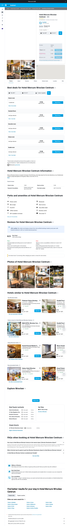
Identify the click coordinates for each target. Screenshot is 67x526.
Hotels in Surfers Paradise (32, 508)
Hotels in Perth (11, 506)
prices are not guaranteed (36, 514)
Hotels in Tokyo (11, 508)
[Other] (57, 282)
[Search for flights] (2, 9)
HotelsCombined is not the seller (36, 518)
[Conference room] (28, 74)
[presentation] (55, 87)
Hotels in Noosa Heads (12, 504)
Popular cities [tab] (11, 495)
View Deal (37, 310)
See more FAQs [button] (36, 455)
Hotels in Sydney (49, 504)
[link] (16, 314)
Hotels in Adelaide (12, 502)
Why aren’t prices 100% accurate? (36, 523)
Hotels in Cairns (30, 502)
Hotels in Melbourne (31, 504)
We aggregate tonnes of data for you (36, 521)
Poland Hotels (13, 8)
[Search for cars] (2, 15)
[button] (65, 1)
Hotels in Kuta (49, 506)
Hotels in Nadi (49, 502)
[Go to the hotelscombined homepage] (10, 5)
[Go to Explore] (2, 20)
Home (8, 8)
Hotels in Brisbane (31, 506)
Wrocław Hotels (35, 8)
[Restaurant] (13, 69)
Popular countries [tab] (21, 495)
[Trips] (2, 24)
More (8, 177)
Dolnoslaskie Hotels (24, 8)
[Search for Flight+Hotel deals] (2, 18)
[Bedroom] (28, 64)
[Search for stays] (2, 12)
